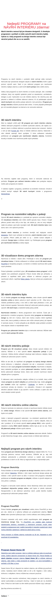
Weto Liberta (25, 279)
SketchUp (13, 473)
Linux (17, 563)
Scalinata (31, 384)
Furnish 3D (15, 131)
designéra (4, 235)
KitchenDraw (5, 194)
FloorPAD (4, 264)
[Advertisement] (27, 11)
